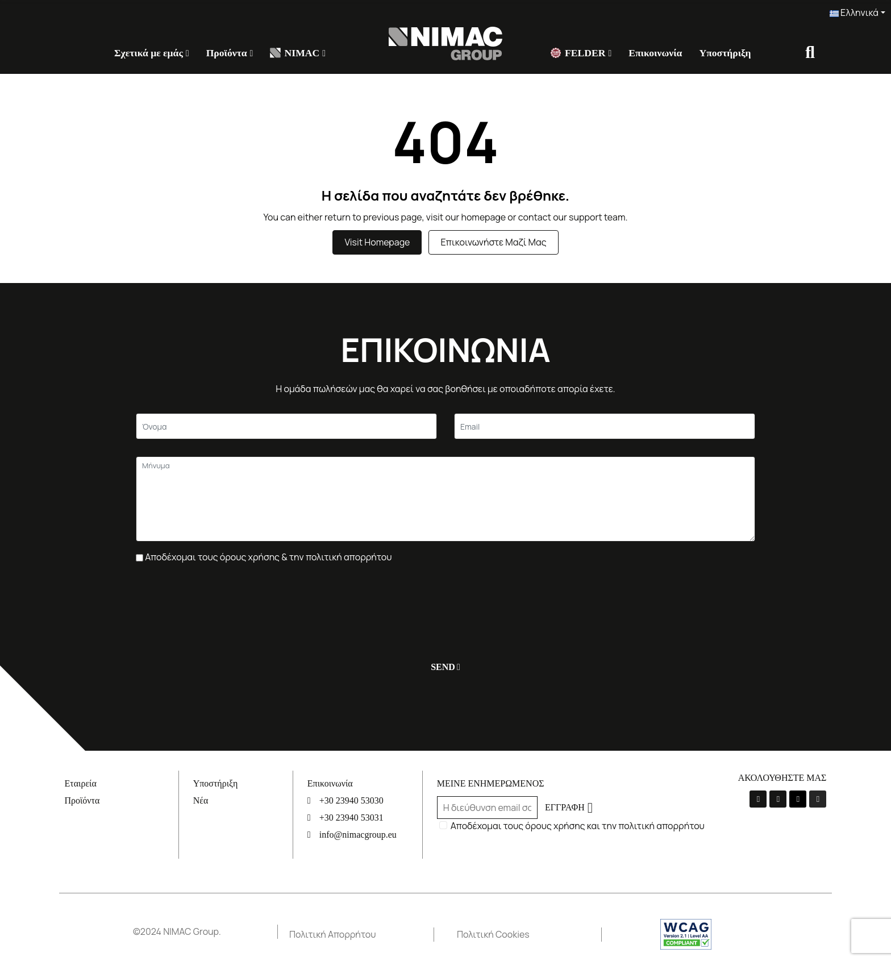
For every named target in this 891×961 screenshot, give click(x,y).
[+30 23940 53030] (364, 800)
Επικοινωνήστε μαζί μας (493, 242)
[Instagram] (817, 799)
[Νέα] (243, 800)
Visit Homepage (377, 242)
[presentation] (222, 606)
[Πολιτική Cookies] (529, 934)
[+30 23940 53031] (364, 817)
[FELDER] (581, 52)
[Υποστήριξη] (724, 53)
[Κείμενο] (286, 426)
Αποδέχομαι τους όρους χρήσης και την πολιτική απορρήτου (578, 825)
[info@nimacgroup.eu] (364, 834)
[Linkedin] (797, 799)
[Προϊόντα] (230, 52)
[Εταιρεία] (121, 783)
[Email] (604, 426)
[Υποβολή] (443, 667)
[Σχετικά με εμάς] (152, 52)
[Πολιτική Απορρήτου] (361, 934)
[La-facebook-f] (758, 799)
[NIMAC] (297, 52)
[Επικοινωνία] (655, 53)
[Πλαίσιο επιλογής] (139, 557)
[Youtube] (777, 799)
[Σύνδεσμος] (445, 42)
